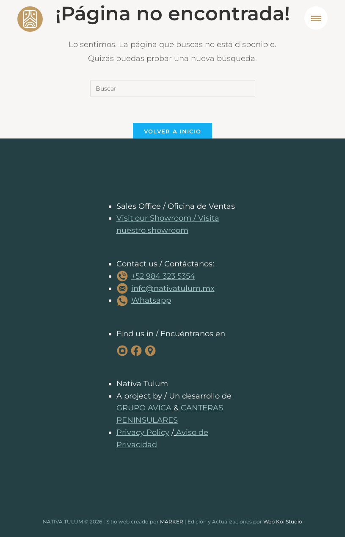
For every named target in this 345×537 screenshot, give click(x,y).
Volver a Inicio (172, 131)
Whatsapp (151, 300)
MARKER (171, 521)
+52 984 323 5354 (163, 276)
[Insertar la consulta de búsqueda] (172, 88)
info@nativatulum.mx (173, 288)
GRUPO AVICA (143, 407)
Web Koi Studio (282, 521)
